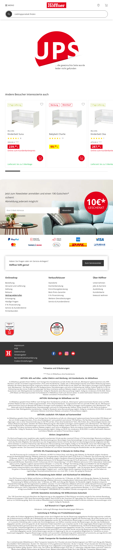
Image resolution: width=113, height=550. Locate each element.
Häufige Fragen (11, 301)
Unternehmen (99, 283)
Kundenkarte (98, 292)
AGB (16, 348)
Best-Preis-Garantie (56, 292)
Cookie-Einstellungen (23, 361)
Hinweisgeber (20, 354)
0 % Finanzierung (12, 304)
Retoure (8, 292)
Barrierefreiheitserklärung (25, 358)
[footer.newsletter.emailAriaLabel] (31, 210)
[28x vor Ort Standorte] (98, 5)
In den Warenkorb (40, 158)
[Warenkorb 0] (106, 5)
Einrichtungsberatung (58, 289)
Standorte (52, 283)
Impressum (19, 345)
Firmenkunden (11, 311)
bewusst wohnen (100, 295)
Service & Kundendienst (15, 308)
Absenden (66, 210)
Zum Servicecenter (93, 263)
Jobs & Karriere (99, 286)
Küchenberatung (55, 286)
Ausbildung (98, 289)
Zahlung (8, 289)
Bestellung (10, 283)
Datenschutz (19, 351)
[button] (8, 5)
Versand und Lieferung (15, 286)
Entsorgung (10, 298)
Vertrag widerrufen (13, 295)
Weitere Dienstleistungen (59, 298)
